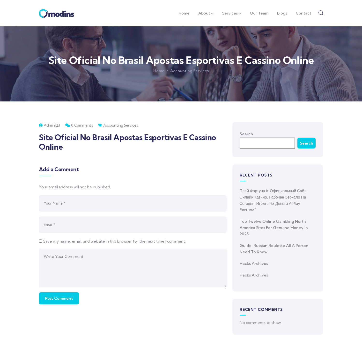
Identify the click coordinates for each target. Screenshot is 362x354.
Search (246, 133)
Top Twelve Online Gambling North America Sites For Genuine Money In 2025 (274, 227)
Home (158, 70)
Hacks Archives (254, 263)
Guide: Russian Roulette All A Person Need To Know (274, 248)
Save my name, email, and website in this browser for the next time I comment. (114, 241)
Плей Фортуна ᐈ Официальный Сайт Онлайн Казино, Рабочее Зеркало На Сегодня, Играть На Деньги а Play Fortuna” (273, 200)
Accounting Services (189, 70)
